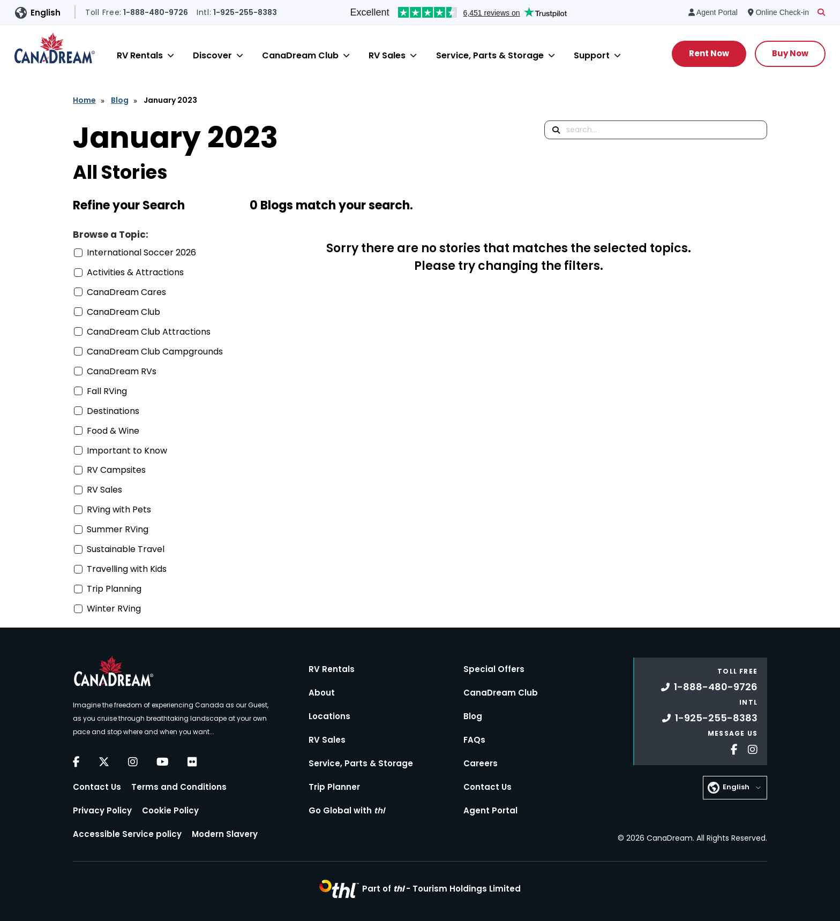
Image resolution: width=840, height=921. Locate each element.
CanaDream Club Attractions (149, 332)
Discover (212, 55)
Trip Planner (334, 786)
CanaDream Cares (126, 292)
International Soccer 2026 (141, 252)
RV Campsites (116, 470)
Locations (329, 716)
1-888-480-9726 (709, 686)
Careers (480, 763)
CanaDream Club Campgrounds (155, 351)
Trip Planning (114, 589)
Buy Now (790, 53)
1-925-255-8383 (710, 717)
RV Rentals (140, 55)
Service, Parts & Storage (490, 55)
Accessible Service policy (127, 834)
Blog (120, 100)
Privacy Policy (102, 810)
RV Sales (387, 55)
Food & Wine (113, 431)
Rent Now (709, 53)
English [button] (46, 12)
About (322, 692)
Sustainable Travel (125, 549)
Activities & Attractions (135, 272)
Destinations (113, 411)
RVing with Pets (119, 509)
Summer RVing (117, 529)
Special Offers (493, 669)
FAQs (474, 739)
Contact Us (97, 786)
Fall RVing (107, 391)
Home (84, 100)
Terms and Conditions (179, 786)
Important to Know (127, 450)
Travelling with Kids (127, 569)
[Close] (170, 55)
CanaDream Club (300, 55)
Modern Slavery (225, 834)
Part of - (441, 888)
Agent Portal (490, 810)
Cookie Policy (170, 810)
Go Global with (347, 810)
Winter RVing (114, 608)
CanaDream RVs (121, 371)
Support (592, 55)
